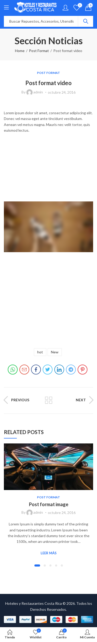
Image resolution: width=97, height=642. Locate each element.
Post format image (48, 504)
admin (38, 92)
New (54, 352)
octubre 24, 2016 (62, 92)
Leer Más (49, 553)
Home (20, 50)
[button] (37, 565)
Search (85, 21)
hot (40, 352)
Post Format (39, 50)
